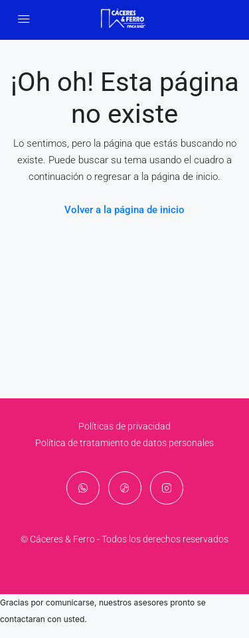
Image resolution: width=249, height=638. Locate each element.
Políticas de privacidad (124, 426)
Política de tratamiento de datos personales (124, 443)
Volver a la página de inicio (124, 210)
